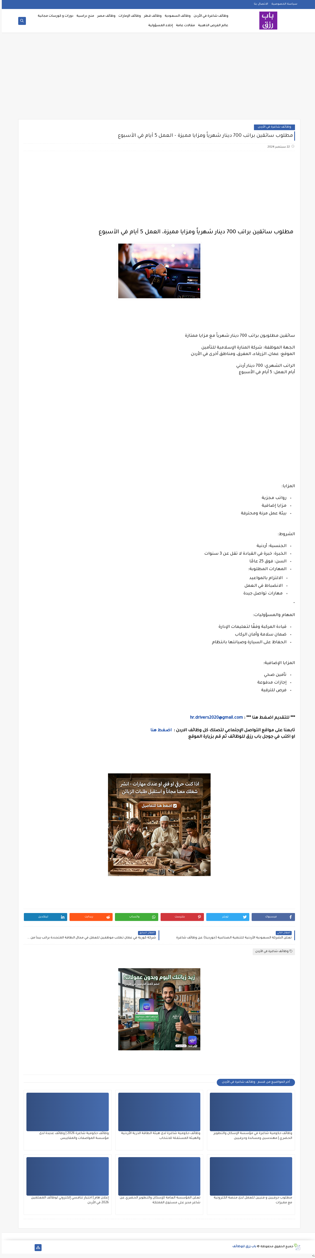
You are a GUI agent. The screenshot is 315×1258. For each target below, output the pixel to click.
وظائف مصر (104, 16)
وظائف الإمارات (128, 16)
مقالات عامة (183, 25)
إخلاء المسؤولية (158, 25)
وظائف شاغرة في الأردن (209, 16)
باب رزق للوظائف (242, 1247)
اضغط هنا (160, 730)
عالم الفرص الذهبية (211, 25)
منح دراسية (83, 16)
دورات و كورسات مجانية (54, 16)
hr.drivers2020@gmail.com (214, 718)
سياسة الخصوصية (283, 4)
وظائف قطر (151, 16)
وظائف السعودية (176, 16)
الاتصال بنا (259, 4)
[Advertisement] (157, 77)
